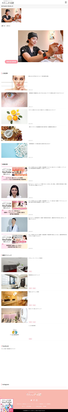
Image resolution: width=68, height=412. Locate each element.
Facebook (34, 400)
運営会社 (24, 403)
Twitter (31, 400)
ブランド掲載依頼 (47, 403)
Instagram (36, 400)
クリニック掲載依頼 (39, 403)
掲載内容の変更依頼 (11, 61)
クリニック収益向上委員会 (37, 406)
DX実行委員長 (28, 406)
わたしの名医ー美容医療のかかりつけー (8, 348)
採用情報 (44, 406)
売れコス (23, 406)
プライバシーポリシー (31, 403)
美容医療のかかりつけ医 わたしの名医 (31, 410)
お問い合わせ (19, 403)
